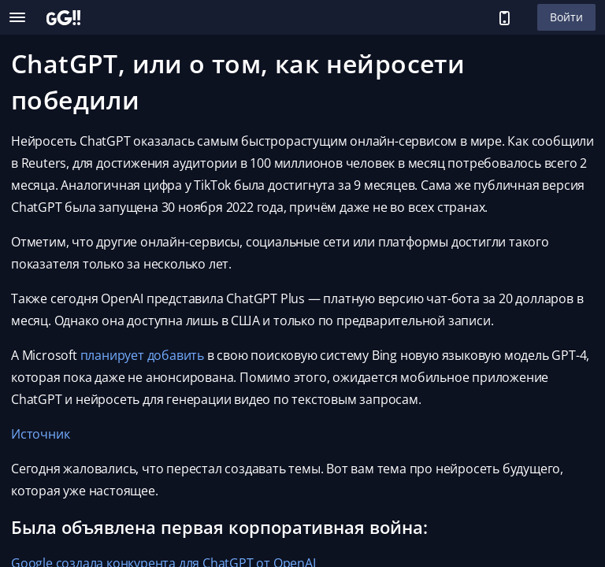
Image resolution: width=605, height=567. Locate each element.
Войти (566, 16)
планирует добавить (142, 355)
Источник (40, 434)
